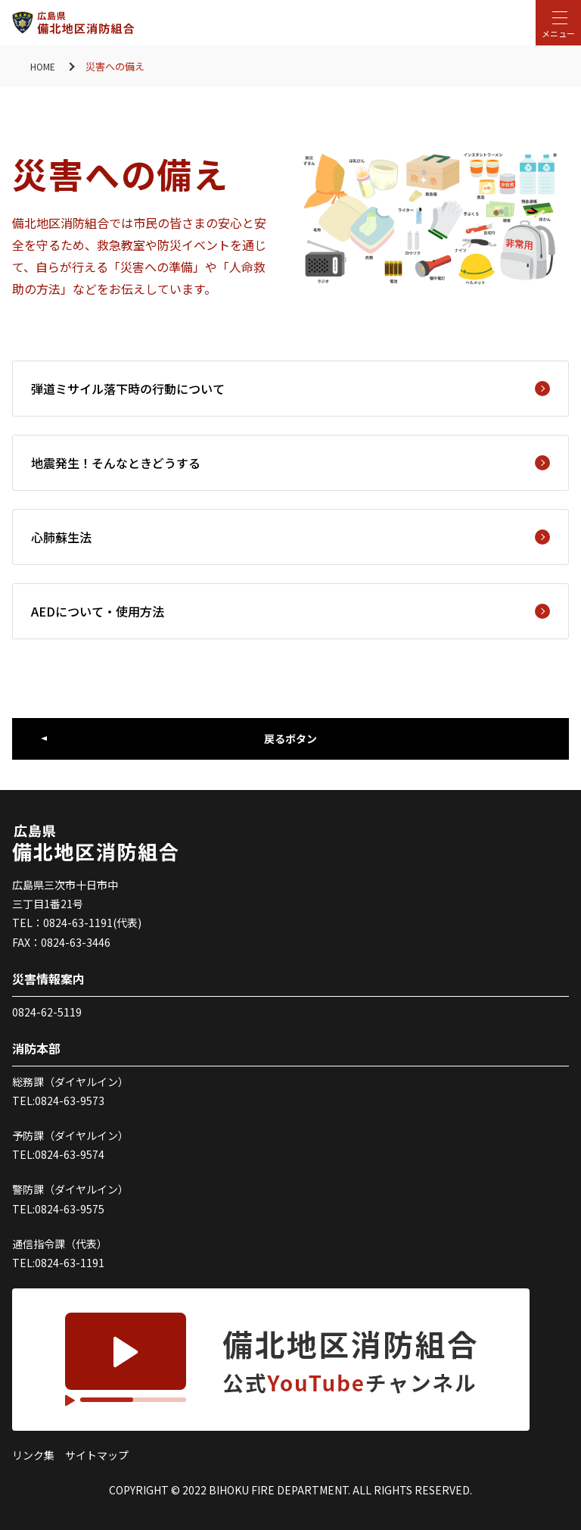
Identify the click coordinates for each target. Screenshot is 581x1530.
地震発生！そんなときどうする (290, 463)
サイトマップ (97, 1455)
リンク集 (33, 1455)
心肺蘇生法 (290, 537)
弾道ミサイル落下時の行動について (290, 388)
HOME (43, 66)
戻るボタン (290, 738)
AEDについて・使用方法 (290, 611)
